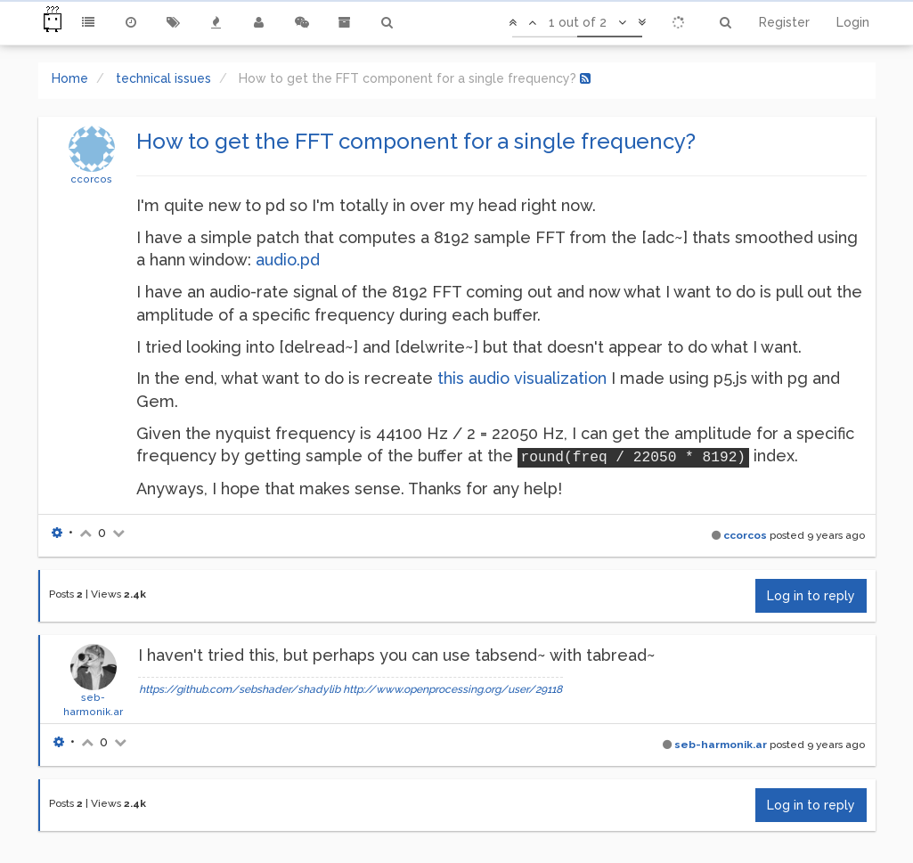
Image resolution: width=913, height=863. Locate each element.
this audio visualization (522, 378)
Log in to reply (811, 596)
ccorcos (91, 179)
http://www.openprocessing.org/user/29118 (452, 689)
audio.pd (288, 259)
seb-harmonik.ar (720, 744)
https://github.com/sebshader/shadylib (239, 689)
